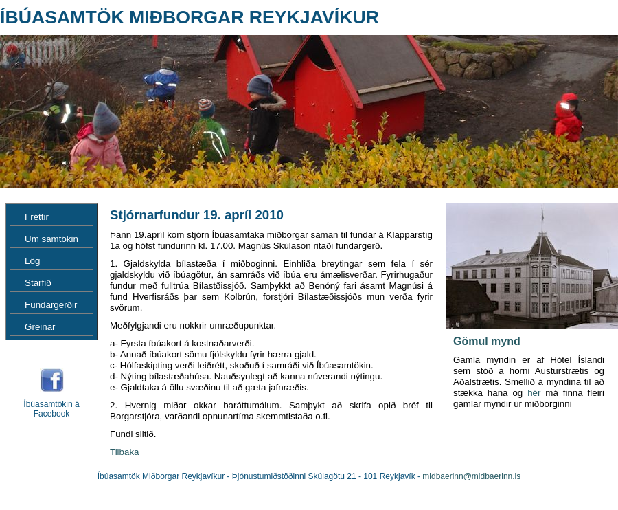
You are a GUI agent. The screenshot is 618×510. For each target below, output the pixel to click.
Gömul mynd (486, 341)
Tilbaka (124, 452)
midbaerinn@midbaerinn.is (471, 476)
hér (533, 393)
